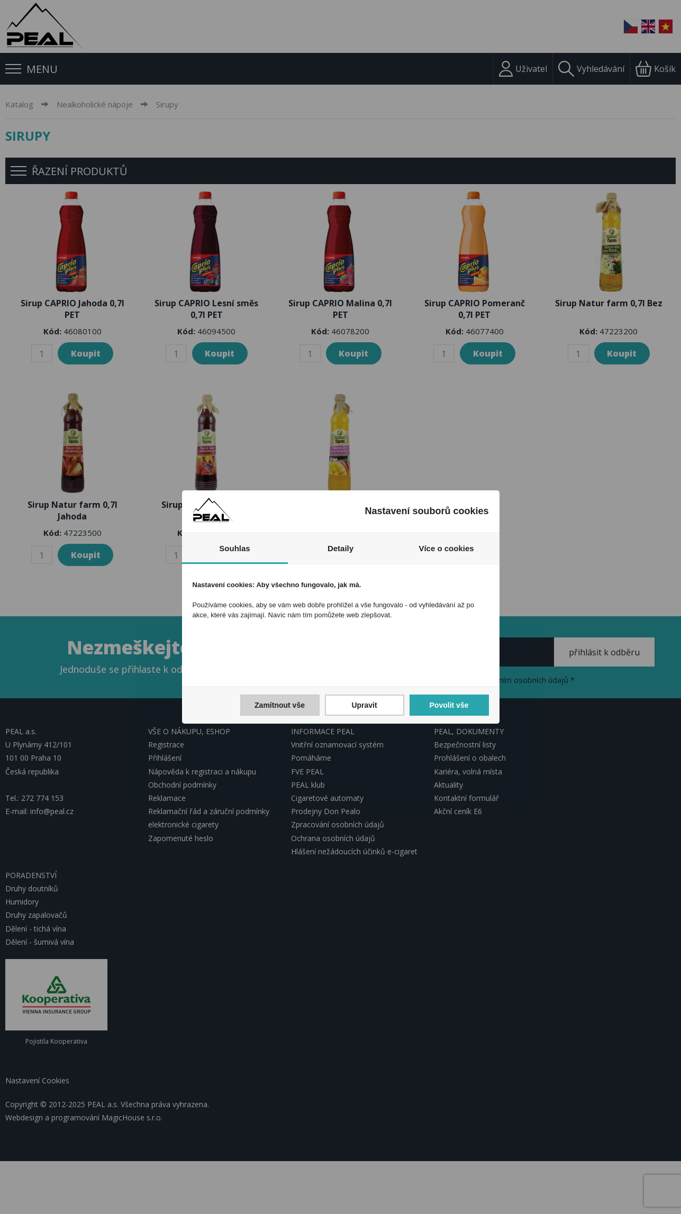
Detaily (340, 548)
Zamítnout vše (280, 705)
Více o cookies (446, 548)
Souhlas (234, 548)
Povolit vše (449, 705)
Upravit (364, 705)
